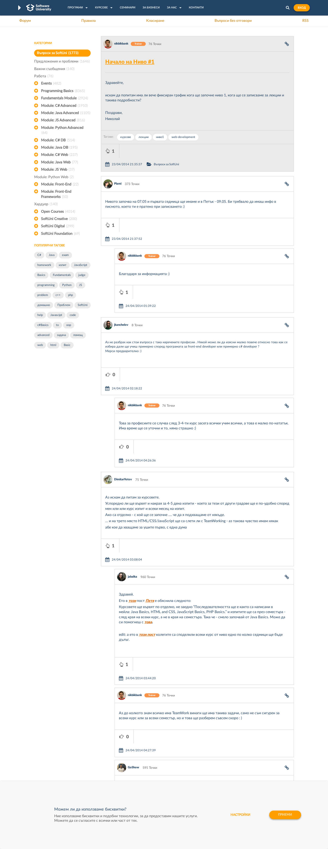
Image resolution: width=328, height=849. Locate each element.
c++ (58, 295)
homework (44, 265)
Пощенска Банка (202, 780)
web (40, 345)
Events (51, 83)
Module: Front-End (60, 184)
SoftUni (82, 305)
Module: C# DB (58, 140)
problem (42, 295)
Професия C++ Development (101, 762)
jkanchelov (121, 284)
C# (39, 255)
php (70, 295)
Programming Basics (63, 90)
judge (81, 275)
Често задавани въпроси (52, 752)
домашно (43, 305)
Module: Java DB (59, 147)
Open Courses (58, 211)
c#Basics (43, 325)
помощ (78, 335)
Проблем (63, 305)
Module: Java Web (59, 162)
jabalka (132, 494)
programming (46, 285)
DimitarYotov (123, 411)
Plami (117, 170)
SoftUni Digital (57, 226)
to (57, 325)
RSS (305, 21)
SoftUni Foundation (60, 233)
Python (67, 285)
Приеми (285, 814)
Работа (43, 76)
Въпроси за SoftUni (57, 53)
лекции (143, 137)
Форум (25, 21)
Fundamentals (62, 275)
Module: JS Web (57, 169)
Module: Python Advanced (62, 130)
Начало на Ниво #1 (129, 62)
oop (68, 325)
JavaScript (80, 265)
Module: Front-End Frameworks (56, 194)
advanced (43, 335)
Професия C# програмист (53, 780)
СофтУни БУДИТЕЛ (149, 773)
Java (51, 255)
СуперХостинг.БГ (202, 759)
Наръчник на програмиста (53, 766)
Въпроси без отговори (233, 21)
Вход (302, 7)
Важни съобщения (54, 68)
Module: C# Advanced (64, 105)
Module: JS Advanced (63, 120)
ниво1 (160, 137)
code (73, 315)
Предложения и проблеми (62, 61)
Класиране (155, 21)
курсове (125, 137)
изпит (63, 265)
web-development (183, 137)
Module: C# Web (59, 154)
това (148, 540)
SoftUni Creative (59, 218)
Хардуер (46, 204)
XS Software (198, 752)
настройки (239, 814)
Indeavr (195, 766)
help (40, 315)
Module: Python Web (54, 177)
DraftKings (197, 773)
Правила (88, 21)
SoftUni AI (142, 766)
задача (61, 335)
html (53, 345)
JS (80, 285)
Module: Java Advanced (65, 112)
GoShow (133, 658)
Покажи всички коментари (197, 709)
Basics (41, 275)
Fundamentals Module (64, 98)
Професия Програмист (51, 773)
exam (65, 255)
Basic (67, 345)
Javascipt (56, 315)
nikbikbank (121, 43)
